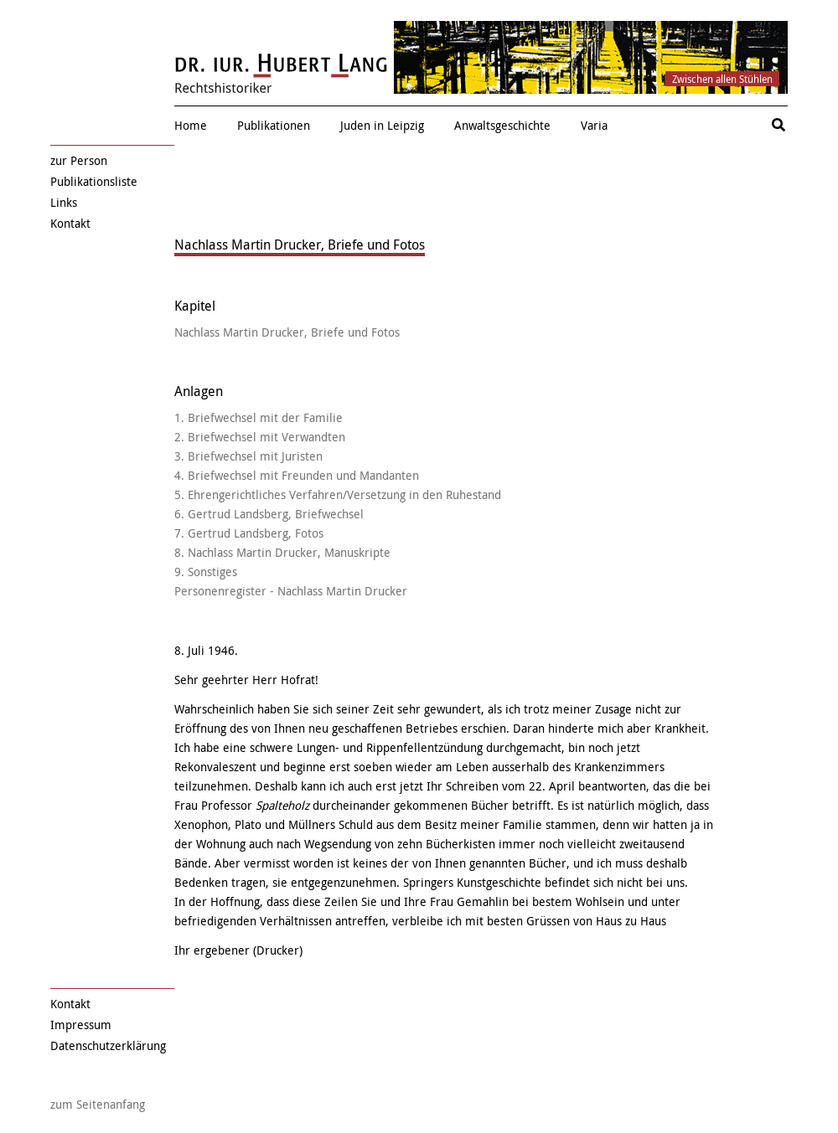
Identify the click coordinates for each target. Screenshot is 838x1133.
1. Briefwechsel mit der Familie (258, 417)
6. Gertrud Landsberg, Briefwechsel (269, 514)
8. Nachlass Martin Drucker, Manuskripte (282, 552)
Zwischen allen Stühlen (722, 78)
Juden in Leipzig (382, 125)
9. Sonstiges (205, 571)
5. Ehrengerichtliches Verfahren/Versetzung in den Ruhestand (337, 494)
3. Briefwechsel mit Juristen (248, 456)
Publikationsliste (93, 181)
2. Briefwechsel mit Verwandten (259, 437)
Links (63, 202)
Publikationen (273, 125)
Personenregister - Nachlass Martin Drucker (290, 591)
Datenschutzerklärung (108, 1045)
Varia (594, 125)
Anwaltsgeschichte (502, 125)
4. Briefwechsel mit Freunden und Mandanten (296, 475)
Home (190, 125)
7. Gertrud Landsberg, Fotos (248, 533)
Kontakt (70, 223)
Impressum (80, 1025)
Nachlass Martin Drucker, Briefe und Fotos (287, 332)
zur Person (78, 160)
